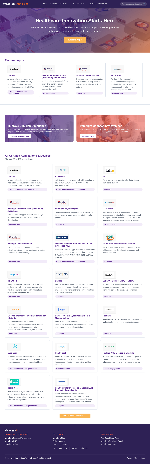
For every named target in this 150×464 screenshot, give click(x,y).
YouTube (74, 448)
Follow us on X (59, 441)
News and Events (60, 444)
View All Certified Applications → (74, 416)
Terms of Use (132, 458)
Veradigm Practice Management (18, 438)
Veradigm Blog (59, 438)
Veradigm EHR (11, 441)
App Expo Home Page (110, 438)
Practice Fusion (11, 444)
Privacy (142, 458)
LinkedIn (85, 448)
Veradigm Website (108, 444)
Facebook (63, 448)
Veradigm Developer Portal (112, 441)
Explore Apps (75, 40)
